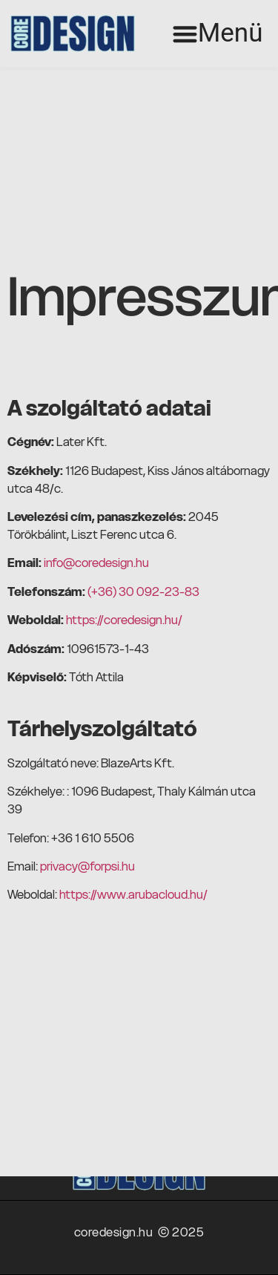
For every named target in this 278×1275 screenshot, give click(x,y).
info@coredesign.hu (96, 562)
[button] (217, 33)
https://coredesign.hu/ (124, 619)
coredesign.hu (116, 1232)
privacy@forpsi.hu (87, 866)
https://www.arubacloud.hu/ (133, 894)
